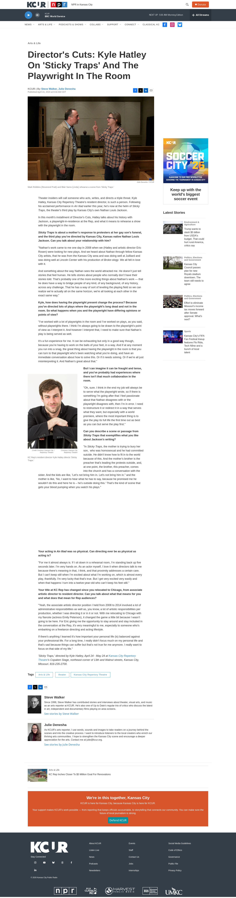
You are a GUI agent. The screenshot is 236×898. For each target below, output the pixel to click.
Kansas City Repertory (122, 662)
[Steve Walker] (34, 711)
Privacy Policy (175, 877)
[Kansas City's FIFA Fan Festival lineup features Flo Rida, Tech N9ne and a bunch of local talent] (173, 343)
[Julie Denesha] (34, 739)
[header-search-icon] (188, 8)
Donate (203, 7)
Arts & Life (45, 31)
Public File (173, 870)
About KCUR (95, 850)
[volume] (37, 22)
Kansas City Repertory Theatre (90, 681)
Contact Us (134, 864)
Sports (187, 338)
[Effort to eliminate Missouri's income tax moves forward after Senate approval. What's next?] (173, 308)
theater (62, 681)
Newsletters (94, 877)
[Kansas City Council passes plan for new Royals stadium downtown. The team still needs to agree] (173, 269)
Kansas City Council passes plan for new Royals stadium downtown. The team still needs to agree (194, 281)
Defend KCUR (117, 827)
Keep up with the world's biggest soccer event (185, 201)
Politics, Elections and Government (193, 265)
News (28, 31)
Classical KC (151, 31)
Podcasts (93, 870)
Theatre (43, 666)
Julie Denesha (67, 95)
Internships (134, 877)
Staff (131, 857)
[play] (28, 22)
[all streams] (200, 22)
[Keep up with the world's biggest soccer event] (185, 167)
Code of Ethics (175, 857)
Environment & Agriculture (191, 230)
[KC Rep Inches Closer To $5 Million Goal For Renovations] (37, 782)
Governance (174, 864)
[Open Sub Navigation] (34, 31)
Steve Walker (49, 95)
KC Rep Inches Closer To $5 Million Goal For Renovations (80, 781)
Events (132, 850)
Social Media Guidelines (179, 850)
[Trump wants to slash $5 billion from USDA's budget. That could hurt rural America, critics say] (173, 234)
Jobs (131, 870)
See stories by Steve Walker (61, 720)
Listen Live (94, 857)
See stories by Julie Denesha (62, 751)
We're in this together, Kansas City (117, 804)
